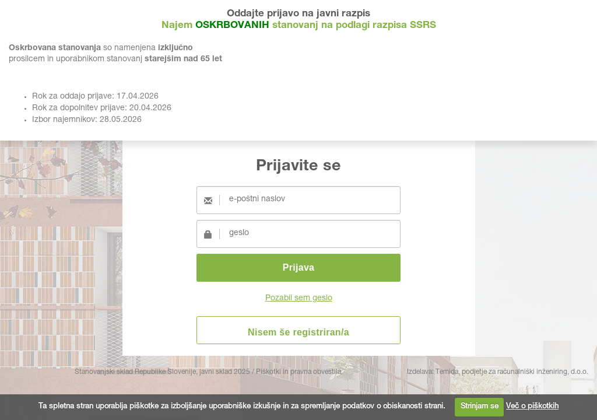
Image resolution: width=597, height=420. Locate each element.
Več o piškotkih (532, 407)
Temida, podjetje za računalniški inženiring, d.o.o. (512, 372)
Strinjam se (479, 407)
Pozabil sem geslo (298, 299)
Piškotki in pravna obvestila (298, 372)
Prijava (299, 267)
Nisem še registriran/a (298, 332)
